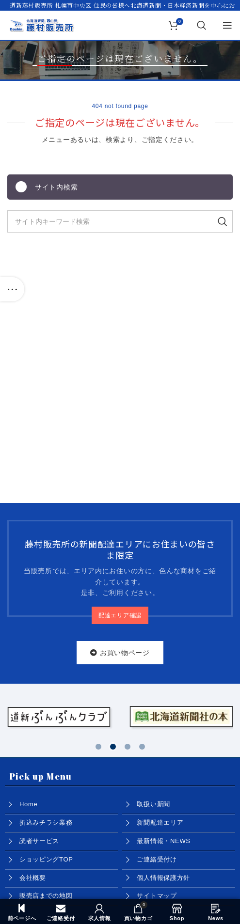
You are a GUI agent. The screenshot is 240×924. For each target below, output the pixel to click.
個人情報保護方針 (163, 877)
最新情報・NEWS (163, 841)
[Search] (202, 25)
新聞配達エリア (160, 822)
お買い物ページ (120, 653)
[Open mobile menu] (228, 25)
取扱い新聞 (153, 804)
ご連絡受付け (156, 859)
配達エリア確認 (120, 615)
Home (28, 804)
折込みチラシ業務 (46, 822)
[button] (98, 747)
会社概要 (32, 877)
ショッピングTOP (46, 859)
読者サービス (39, 841)
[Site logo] (41, 25)
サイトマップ (156, 895)
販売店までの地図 (46, 895)
